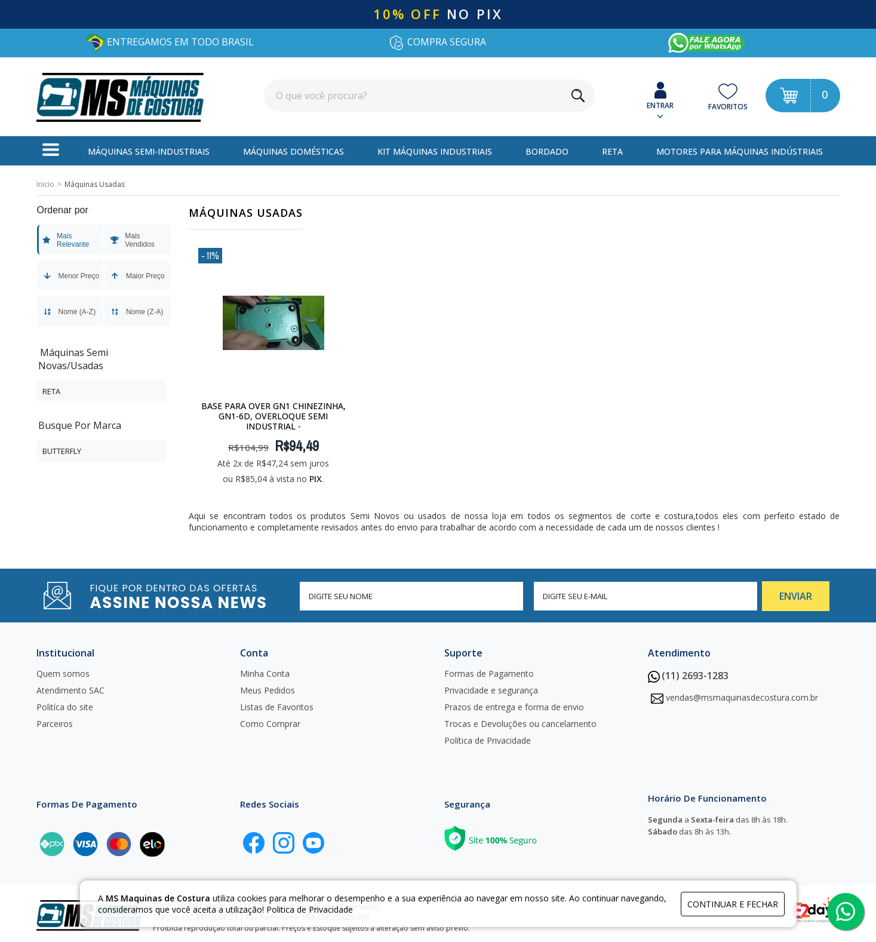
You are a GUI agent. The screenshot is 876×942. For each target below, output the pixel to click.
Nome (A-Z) (69, 312)
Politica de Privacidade (309, 909)
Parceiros (54, 723)
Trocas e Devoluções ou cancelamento (520, 723)
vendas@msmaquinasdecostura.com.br (742, 697)
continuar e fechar (732, 904)
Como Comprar (270, 723)
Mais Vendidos (132, 240)
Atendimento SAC (70, 690)
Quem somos (63, 673)
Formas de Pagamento (489, 673)
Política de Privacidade (487, 740)
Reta (51, 391)
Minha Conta (265, 673)
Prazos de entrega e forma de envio (514, 707)
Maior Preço (137, 276)
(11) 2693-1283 (688, 675)
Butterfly (61, 451)
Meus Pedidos (267, 690)
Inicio (45, 184)
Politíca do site (64, 707)
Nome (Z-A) (136, 312)
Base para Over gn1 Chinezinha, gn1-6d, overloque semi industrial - (273, 416)
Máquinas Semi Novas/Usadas (73, 359)
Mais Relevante (66, 240)
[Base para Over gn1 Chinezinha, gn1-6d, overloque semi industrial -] (273, 322)
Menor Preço (71, 276)
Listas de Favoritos (276, 707)
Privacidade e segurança (491, 690)
